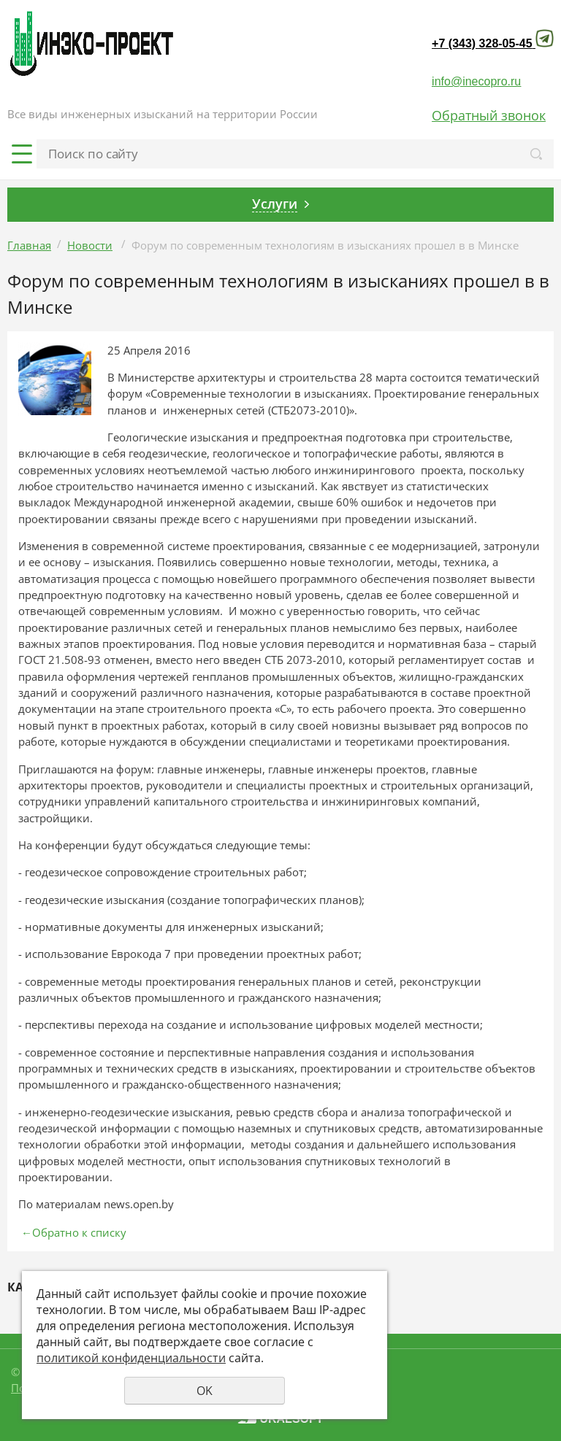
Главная (29, 245)
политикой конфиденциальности (131, 1358)
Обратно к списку (72, 1232)
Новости (89, 245)
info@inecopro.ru (476, 81)
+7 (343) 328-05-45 (482, 43)
